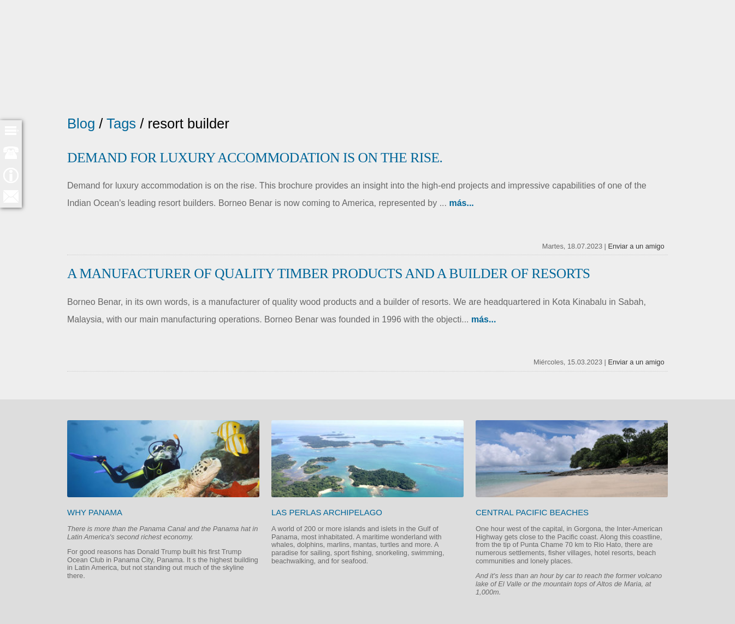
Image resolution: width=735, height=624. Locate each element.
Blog (81, 123)
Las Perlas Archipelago (326, 512)
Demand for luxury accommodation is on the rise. (255, 158)
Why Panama (94, 512)
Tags (121, 123)
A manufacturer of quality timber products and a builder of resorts (328, 273)
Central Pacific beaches (532, 512)
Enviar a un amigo (636, 246)
